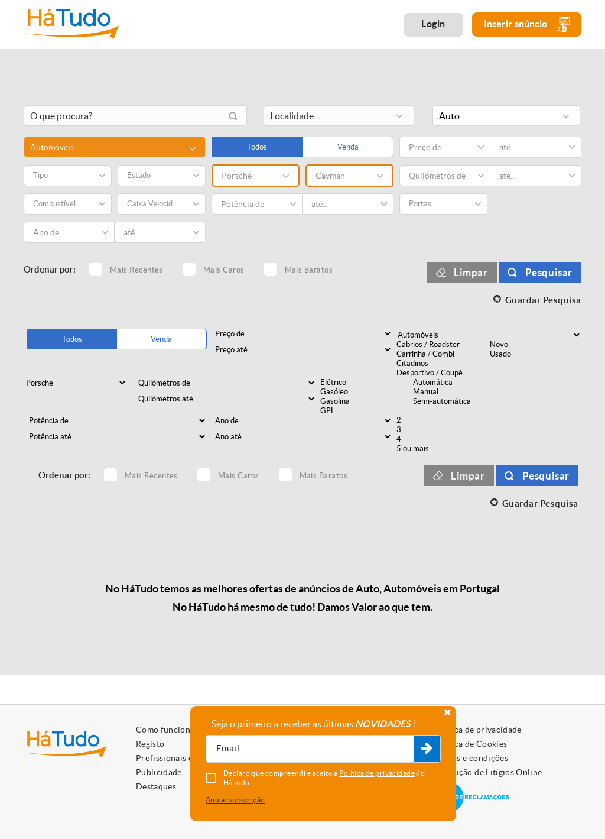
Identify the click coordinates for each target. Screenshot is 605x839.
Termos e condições (470, 758)
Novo (535, 344)
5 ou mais (441, 448)
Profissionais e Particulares (189, 758)
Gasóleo (365, 392)
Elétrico (365, 382)
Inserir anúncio (527, 24)
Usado (535, 354)
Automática (458, 382)
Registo (150, 744)
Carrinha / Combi (441, 354)
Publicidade (159, 772)
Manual (458, 392)
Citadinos (441, 363)
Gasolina (365, 401)
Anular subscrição (235, 800)
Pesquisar (549, 272)
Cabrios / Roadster (441, 344)
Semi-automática (458, 401)
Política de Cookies (470, 744)
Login (433, 23)
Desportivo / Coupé (441, 373)
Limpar (471, 272)
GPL (365, 411)
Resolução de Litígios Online (487, 772)
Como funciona (165, 729)
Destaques (156, 786)
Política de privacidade (477, 729)
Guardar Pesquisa (543, 300)
